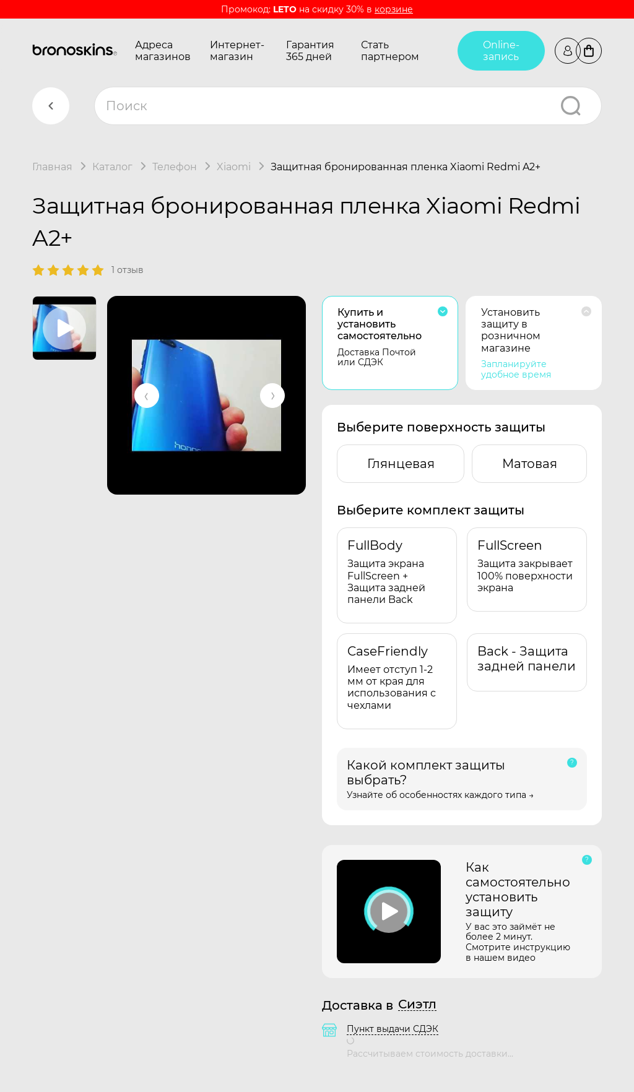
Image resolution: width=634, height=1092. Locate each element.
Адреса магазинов (163, 51)
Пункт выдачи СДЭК (392, 1028)
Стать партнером (390, 51)
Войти (567, 50)
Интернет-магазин (237, 51)
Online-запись (501, 51)
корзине (394, 9)
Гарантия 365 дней (310, 51)
